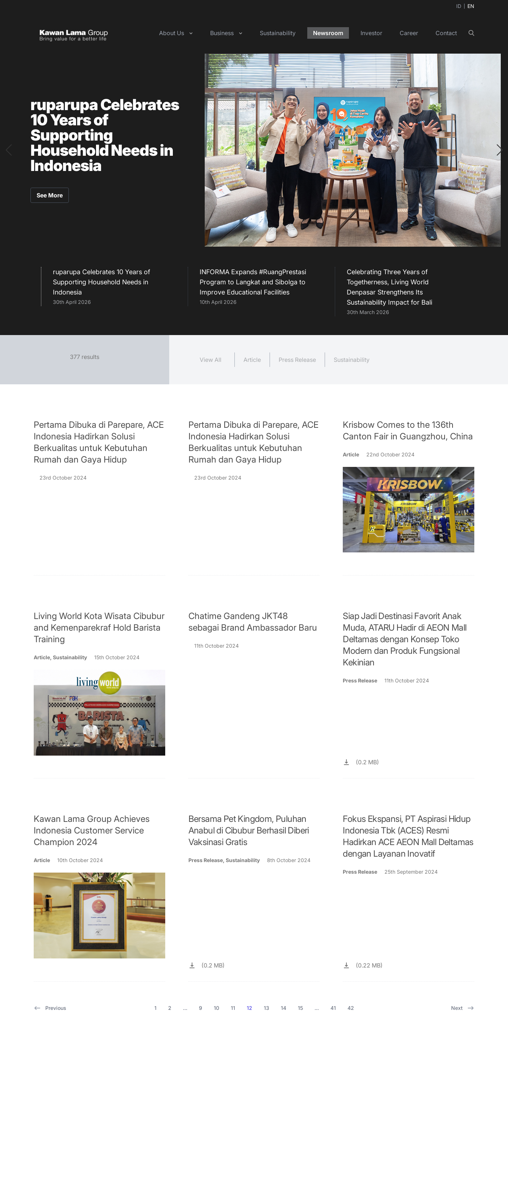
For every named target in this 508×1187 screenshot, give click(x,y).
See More (50, 195)
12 (249, 1008)
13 (266, 1008)
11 (233, 1008)
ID (458, 6)
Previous (50, 1008)
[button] (8, 150)
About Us (171, 33)
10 (216, 1008)
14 (283, 1008)
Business (222, 33)
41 (333, 1008)
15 (300, 1008)
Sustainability (278, 33)
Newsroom (328, 33)
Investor (371, 33)
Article (252, 359)
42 (350, 1008)
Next (462, 1008)
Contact (446, 33)
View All (210, 359)
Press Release (297, 359)
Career (409, 33)
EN (470, 6)
